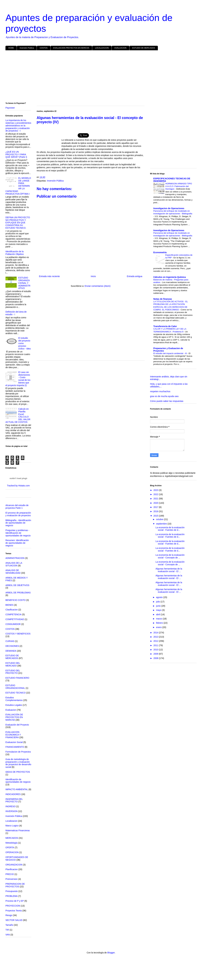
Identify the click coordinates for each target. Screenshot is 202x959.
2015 (156, 515)
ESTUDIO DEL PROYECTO (12, 671)
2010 (156, 649)
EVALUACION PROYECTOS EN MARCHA (71, 48)
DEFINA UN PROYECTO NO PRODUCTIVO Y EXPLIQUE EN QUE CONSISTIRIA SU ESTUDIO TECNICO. (17, 222)
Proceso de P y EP (14, 901)
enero (159, 627)
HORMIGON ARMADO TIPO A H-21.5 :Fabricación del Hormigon (178, 186)
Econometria (160, 252)
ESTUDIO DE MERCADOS (143, 48)
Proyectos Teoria (13, 910)
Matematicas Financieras (17, 830)
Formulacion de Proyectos (18, 751)
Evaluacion (10, 710)
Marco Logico (12, 825)
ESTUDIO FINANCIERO (17, 678)
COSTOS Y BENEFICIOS (17, 633)
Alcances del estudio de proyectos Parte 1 (17, 506)
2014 (156, 632)
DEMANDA (10, 651)
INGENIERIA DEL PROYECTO (14, 800)
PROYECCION (12, 905)
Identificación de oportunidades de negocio (18, 780)
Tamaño (9, 925)
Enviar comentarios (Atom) (97, 286)
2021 (156, 498)
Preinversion (11, 879)
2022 (156, 494)
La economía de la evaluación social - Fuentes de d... (170, 528)
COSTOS (43, 48)
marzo (159, 618)
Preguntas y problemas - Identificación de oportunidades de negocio (18, 533)
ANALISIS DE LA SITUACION (13, 564)
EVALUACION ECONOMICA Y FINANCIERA (13, 735)
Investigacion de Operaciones (168, 208)
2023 (156, 490)
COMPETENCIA (13, 614)
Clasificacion (11, 609)
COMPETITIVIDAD (14, 619)
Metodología (11, 843)
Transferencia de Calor (165, 326)
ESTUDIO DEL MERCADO (12, 664)
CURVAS (9, 641)
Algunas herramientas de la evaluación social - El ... (169, 570)
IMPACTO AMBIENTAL (16, 789)
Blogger (111, 952)
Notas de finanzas (162, 299)
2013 (156, 637)
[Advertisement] (99, 77)
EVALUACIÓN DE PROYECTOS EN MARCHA (14, 717)
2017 (156, 507)
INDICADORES (13, 794)
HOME (11, 48)
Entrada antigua (134, 276)
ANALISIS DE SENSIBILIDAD (12, 571)
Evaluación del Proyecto (17, 724)
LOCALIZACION (102, 48)
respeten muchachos (160, 391)
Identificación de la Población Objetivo (14, 252)
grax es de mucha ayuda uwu (164, 396)
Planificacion (11, 869)
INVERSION (11, 811)
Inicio (93, 276)
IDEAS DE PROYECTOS (17, 772)
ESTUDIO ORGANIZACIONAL (15, 686)
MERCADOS (11, 838)
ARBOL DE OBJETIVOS (17, 585)
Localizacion (11, 821)
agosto (159, 597)
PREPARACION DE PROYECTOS (15, 885)
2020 (156, 503)
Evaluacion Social (14, 742)
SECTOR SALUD (13, 920)
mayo (159, 610)
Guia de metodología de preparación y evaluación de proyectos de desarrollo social (18, 763)
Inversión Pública (27, 48)
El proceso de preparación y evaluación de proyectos (18, 514)
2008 (156, 658)
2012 (156, 641)
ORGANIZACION (13, 864)
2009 (156, 654)
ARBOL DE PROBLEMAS (18, 592)
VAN (7, 934)
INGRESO (10, 806)
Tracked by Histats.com (18, 485)
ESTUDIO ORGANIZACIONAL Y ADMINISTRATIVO (24, 282)
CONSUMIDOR (13, 624)
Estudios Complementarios (14, 698)
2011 (156, 645)
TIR (7, 930)
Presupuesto (11, 891)
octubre (160, 519)
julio (158, 601)
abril (158, 614)
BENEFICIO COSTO (15, 600)
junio (158, 606)
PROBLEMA (11, 896)
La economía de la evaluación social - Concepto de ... (170, 556)
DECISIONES (12, 646)
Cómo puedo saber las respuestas (166, 401)
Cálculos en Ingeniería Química (169, 277)
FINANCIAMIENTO (14, 747)
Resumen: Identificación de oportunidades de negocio (17, 543)
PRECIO (9, 874)
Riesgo (8, 915)
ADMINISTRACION (14, 558)
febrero (159, 623)
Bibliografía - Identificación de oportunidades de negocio (18, 523)
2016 (156, 511)
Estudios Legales (13, 705)
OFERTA (9, 847)
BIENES (9, 605)
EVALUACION (120, 48)
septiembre (161, 523)
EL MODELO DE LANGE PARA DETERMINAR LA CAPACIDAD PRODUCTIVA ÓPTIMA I (18, 186)
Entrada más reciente (49, 276)
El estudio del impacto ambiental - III (170, 353)
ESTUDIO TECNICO (15, 692)
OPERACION (12, 852)
